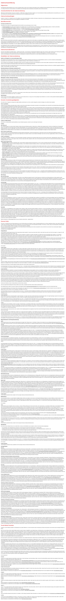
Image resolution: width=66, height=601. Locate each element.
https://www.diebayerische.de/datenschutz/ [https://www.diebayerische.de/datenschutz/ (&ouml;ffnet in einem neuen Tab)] (47, 459)
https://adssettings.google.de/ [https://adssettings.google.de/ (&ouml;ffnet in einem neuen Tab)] (58, 570)
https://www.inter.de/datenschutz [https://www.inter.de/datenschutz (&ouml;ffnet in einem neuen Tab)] (43, 494)
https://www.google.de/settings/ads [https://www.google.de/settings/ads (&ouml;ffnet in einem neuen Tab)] (31, 286)
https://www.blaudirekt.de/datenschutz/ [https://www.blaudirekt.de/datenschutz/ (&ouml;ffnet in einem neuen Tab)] (27, 469)
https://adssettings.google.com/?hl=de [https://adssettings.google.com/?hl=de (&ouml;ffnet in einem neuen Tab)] (9, 243)
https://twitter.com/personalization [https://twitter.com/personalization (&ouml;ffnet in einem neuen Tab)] (30, 590)
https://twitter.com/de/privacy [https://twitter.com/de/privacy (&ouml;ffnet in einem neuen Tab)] (25, 589)
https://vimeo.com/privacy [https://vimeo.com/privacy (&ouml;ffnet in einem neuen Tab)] (36, 413)
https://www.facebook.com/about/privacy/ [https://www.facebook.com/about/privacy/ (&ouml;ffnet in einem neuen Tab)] (28, 560)
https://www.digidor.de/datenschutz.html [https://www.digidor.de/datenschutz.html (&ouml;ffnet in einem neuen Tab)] (7, 364)
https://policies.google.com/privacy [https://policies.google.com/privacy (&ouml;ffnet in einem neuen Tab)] (36, 241)
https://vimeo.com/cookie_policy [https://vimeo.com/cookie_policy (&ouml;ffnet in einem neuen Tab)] (51, 412)
